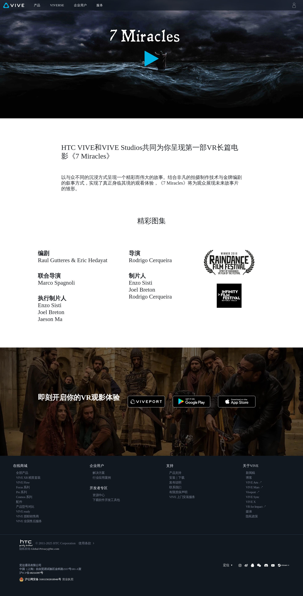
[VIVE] (13, 5)
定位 (228, 565)
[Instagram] (240, 565)
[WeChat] (259, 565)
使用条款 (84, 543)
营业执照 (67, 579)
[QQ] (252, 565)
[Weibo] (246, 565)
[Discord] (266, 565)
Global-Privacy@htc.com (45, 548)
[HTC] (26, 543)
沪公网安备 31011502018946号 (43, 579)
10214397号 (36, 572)
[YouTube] (273, 565)
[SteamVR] (283, 565)
